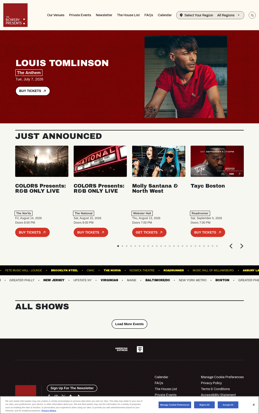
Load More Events (129, 324)
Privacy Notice (48, 410)
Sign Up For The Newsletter (72, 388)
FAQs (148, 15)
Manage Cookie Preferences (222, 377)
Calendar (165, 15)
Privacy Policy (211, 383)
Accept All (228, 405)
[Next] (241, 246)
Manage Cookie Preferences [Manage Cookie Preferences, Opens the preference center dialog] (174, 405)
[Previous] (231, 246)
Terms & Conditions (215, 389)
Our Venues (55, 15)
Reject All (204, 405)
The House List (128, 15)
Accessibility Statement (218, 395)
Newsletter (104, 15)
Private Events (80, 15)
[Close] (253, 404)
